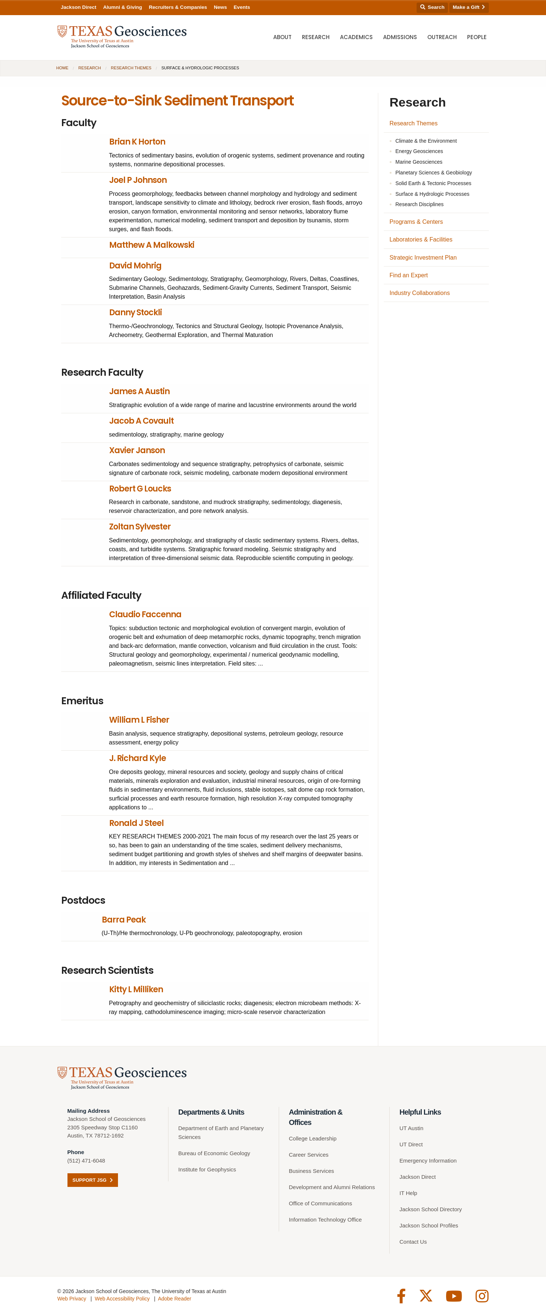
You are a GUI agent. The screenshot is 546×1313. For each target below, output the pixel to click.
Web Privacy (72, 1299)
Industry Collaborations (420, 293)
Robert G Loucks (140, 488)
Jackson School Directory (431, 1209)
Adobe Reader (174, 1299)
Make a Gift (469, 7)
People (477, 37)
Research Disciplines (420, 204)
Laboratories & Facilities (421, 239)
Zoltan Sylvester (140, 526)
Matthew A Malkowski (151, 245)
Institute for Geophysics (207, 1169)
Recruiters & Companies (178, 7)
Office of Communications (320, 1203)
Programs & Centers (416, 222)
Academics (356, 37)
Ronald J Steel (136, 823)
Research (316, 37)
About (282, 37)
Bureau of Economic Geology (214, 1153)
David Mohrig (135, 265)
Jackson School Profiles (429, 1225)
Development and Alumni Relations (332, 1187)
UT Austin (412, 1128)
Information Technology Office (325, 1219)
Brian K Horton (137, 141)
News (220, 7)
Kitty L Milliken (136, 989)
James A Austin (139, 391)
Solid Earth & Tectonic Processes (434, 183)
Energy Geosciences (419, 151)
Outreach (442, 37)
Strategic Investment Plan (423, 257)
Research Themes (131, 68)
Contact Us (413, 1242)
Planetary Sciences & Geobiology (434, 173)
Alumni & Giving (122, 7)
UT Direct (411, 1144)
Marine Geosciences (419, 162)
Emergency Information (428, 1160)
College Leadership (313, 1138)
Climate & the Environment (426, 141)
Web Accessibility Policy (122, 1299)
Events (242, 7)
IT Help (408, 1193)
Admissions (400, 37)
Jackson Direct (79, 7)
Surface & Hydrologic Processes (433, 194)
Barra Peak (124, 919)
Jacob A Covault (141, 421)
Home (62, 68)
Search (432, 7)
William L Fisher (139, 720)
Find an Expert (409, 275)
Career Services (309, 1155)
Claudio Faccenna (145, 614)
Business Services (311, 1171)
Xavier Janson (137, 450)
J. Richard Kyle (137, 758)
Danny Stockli (135, 312)
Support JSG (93, 1180)
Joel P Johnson (138, 180)
